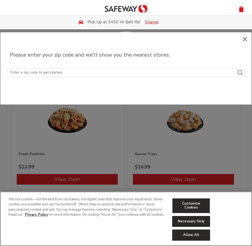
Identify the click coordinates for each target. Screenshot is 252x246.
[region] (126, 219)
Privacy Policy (36, 214)
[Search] (240, 72)
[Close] (244, 38)
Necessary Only (191, 221)
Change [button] (152, 22)
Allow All (191, 234)
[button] (241, 8)
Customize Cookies (191, 205)
